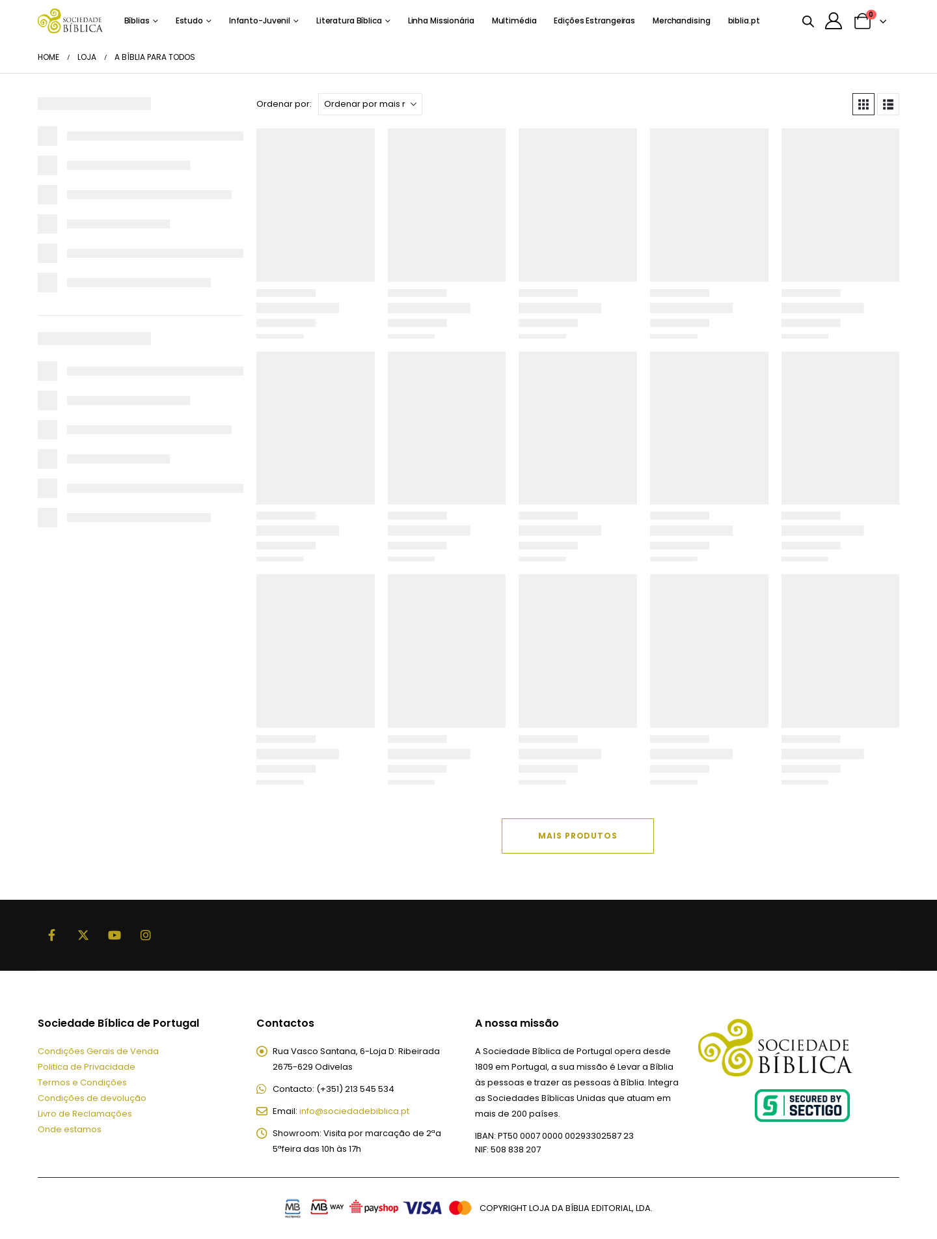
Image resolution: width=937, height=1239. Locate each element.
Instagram (146, 935)
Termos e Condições (82, 1082)
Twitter (83, 935)
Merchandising (681, 20)
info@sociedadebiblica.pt (354, 1111)
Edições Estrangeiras (594, 20)
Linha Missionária (441, 20)
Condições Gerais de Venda (98, 1051)
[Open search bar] (808, 21)
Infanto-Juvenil (259, 20)
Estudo (189, 20)
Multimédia (514, 20)
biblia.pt (744, 20)
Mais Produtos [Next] (578, 835)
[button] (863, 104)
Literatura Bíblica (349, 20)
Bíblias (137, 20)
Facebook (52, 935)
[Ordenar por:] (370, 104)
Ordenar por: (284, 104)
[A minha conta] (834, 20)
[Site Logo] (70, 20)
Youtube (115, 935)
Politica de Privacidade (86, 1067)
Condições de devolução (92, 1098)
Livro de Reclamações (85, 1113)
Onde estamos (70, 1129)
